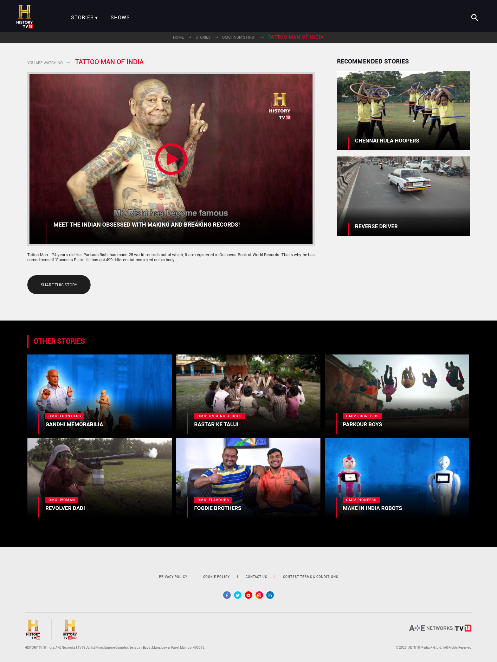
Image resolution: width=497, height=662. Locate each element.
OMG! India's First (239, 37)
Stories (82, 17)
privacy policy (173, 577)
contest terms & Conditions (310, 577)
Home (178, 37)
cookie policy (216, 577)
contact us (256, 577)
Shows (120, 17)
